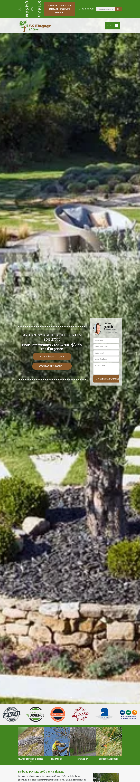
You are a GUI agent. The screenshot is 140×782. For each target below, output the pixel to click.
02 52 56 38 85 (23, 9)
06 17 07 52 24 (36, 9)
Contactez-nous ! (52, 366)
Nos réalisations (52, 356)
